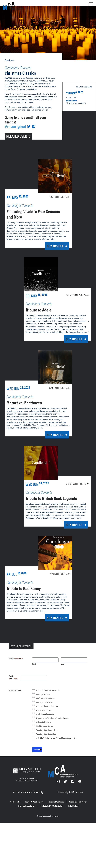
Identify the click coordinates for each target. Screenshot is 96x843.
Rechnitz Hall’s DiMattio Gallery (39, 827)
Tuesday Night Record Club (47, 749)
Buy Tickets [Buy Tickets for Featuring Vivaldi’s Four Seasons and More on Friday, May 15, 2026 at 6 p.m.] (51, 245)
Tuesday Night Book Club (46, 753)
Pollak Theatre (73, 98)
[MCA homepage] (13, 5)
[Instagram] (58, 802)
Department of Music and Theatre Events (52, 737)
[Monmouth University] (27, 790)
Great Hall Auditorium (72, 820)
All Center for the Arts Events (48, 709)
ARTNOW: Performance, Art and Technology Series (56, 757)
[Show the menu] (91, 4)
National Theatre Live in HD (47, 725)
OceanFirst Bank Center (33, 823)
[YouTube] (79, 802)
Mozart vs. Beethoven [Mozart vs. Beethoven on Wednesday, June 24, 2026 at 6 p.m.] (30, 412)
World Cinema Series (44, 745)
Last (62, 683)
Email (13, 695)
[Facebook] (73, 802)
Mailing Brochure (43, 713)
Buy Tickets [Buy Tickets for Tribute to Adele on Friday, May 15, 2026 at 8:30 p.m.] (70, 345)
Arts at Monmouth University (28, 810)
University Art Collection (70, 810)
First (34, 683)
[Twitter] (65, 802)
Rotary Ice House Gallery (62, 823)
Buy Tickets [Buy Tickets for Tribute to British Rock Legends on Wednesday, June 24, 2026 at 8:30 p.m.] (70, 545)
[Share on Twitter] (30, 125)
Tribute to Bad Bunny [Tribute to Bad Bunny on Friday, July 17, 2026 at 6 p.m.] (29, 607)
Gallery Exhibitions (43, 741)
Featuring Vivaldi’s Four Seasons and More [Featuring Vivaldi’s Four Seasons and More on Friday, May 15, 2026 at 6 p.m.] (32, 212)
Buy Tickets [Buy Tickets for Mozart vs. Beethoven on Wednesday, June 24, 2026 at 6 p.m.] (51, 445)
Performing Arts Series (45, 717)
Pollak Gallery (65, 827)
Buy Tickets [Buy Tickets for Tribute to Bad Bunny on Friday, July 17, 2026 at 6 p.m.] (51, 637)
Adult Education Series (45, 733)
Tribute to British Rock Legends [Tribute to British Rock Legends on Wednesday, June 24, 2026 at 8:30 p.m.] (50, 515)
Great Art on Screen (44, 729)
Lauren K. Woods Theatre (44, 820)
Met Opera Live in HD (45, 721)
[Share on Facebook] (35, 125)
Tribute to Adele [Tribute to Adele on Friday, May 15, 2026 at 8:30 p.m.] (43, 312)
